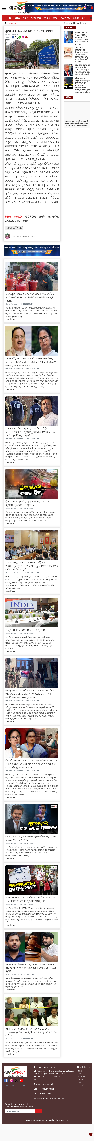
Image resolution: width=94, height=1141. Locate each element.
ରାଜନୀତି (46, 18)
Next (91, 18)
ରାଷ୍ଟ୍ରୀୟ (12, 23)
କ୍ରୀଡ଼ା (55, 18)
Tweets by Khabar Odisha (75, 23)
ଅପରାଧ (76, 18)
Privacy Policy (9, 1085)
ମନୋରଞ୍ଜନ (66, 18)
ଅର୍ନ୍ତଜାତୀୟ (36, 18)
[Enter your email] (20, 1111)
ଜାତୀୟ (25, 18)
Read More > (11, 319)
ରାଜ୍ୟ (17, 18)
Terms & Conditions (22, 1085)
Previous (86, 18)
